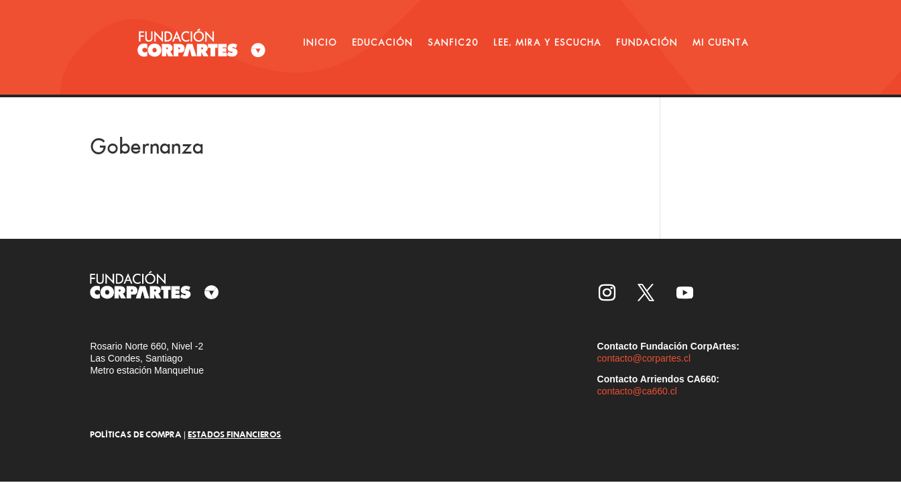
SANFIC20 (453, 42)
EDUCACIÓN (382, 42)
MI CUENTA (721, 42)
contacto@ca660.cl (637, 391)
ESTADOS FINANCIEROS (234, 434)
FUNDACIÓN (647, 42)
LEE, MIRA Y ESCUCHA (547, 42)
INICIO (320, 42)
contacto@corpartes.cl (644, 358)
